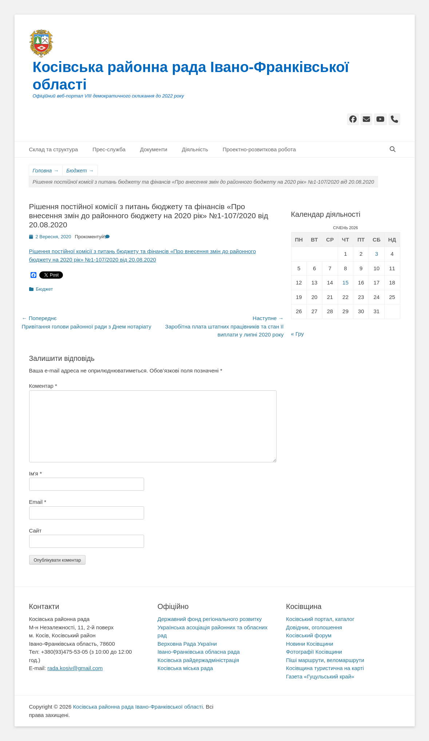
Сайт (35, 530)
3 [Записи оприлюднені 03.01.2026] (376, 254)
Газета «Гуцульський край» (320, 676)
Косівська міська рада (185, 668)
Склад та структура (53, 149)
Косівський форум (308, 635)
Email (38, 502)
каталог (344, 619)
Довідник (297, 627)
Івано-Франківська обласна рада (199, 652)
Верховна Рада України (187, 644)
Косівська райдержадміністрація (198, 660)
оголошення (326, 627)
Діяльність (195, 149)
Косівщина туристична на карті (325, 668)
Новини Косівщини (309, 644)
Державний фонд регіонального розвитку (210, 619)
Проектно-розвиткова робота (259, 149)
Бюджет (80, 171)
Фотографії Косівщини (314, 652)
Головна (46, 171)
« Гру (297, 334)
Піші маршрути (305, 660)
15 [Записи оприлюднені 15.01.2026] (345, 282)
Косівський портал (309, 619)
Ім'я (35, 473)
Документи (153, 149)
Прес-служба (109, 149)
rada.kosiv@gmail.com (75, 668)
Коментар (43, 386)
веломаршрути (345, 660)
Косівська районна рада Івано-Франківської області (138, 707)
